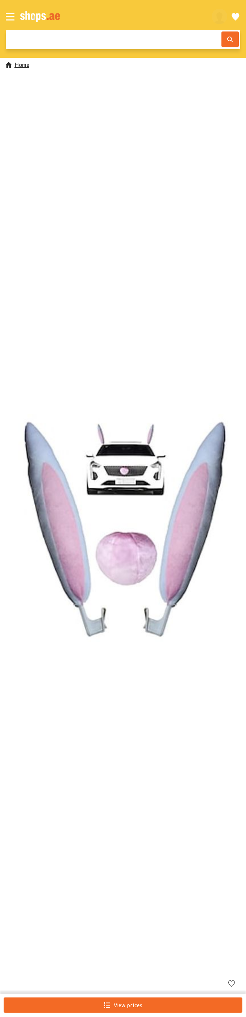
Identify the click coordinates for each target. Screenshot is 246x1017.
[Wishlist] (235, 16)
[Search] (230, 39)
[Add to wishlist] (231, 984)
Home (17, 65)
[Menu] (10, 16)
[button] (123, 528)
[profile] (219, 16)
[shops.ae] (111, 16)
